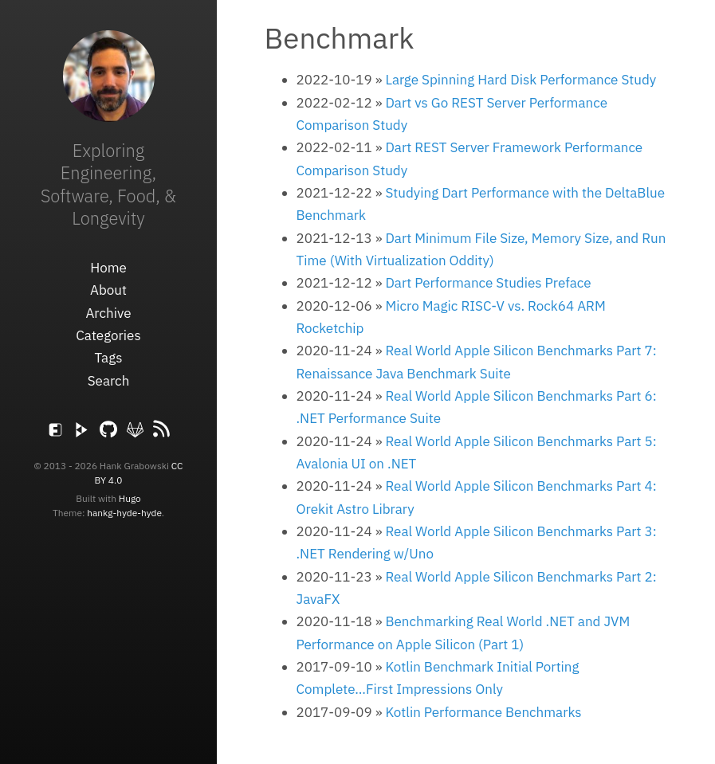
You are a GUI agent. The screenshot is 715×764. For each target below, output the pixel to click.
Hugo (130, 498)
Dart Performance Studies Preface (488, 283)
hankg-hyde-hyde (124, 513)
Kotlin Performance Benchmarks (483, 712)
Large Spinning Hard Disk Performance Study (520, 79)
